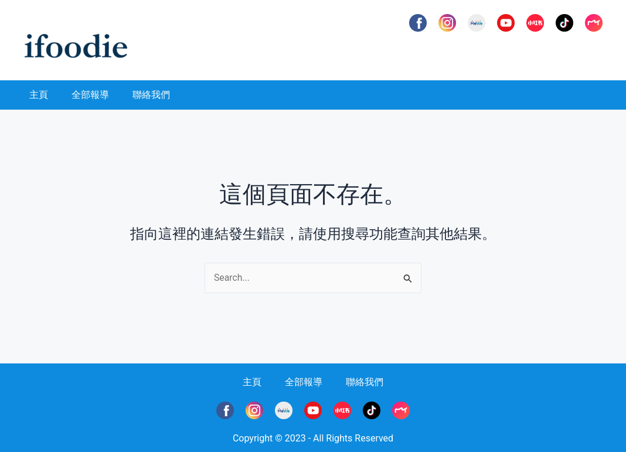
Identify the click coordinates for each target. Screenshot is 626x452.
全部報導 (90, 94)
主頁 (38, 94)
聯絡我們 (151, 94)
